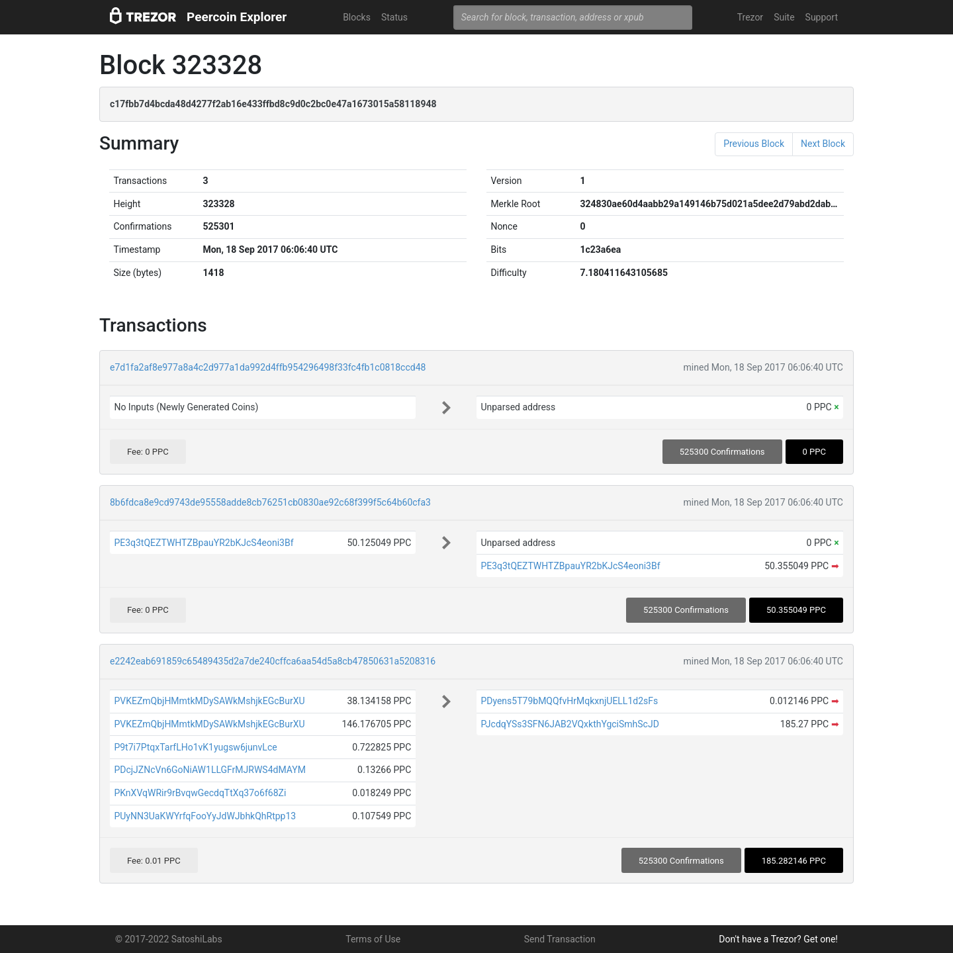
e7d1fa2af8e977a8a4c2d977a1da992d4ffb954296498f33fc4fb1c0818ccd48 (268, 367)
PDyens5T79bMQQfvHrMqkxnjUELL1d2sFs (569, 701)
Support (821, 17)
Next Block (823, 143)
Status (394, 17)
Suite (784, 17)
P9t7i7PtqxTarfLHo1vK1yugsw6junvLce (195, 747)
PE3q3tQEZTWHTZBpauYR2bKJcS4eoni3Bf (203, 542)
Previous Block (753, 143)
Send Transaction (560, 939)
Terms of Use (372, 939)
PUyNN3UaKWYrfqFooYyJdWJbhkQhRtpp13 (205, 816)
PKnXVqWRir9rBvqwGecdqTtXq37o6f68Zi (200, 793)
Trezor (750, 17)
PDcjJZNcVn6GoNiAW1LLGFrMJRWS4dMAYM (210, 769)
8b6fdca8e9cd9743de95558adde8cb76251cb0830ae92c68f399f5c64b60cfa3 (270, 502)
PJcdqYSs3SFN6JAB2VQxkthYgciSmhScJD (569, 724)
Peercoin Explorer (237, 16)
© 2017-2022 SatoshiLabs (168, 939)
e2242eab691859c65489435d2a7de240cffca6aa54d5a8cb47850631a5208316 (272, 661)
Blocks (357, 17)
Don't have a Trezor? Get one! (778, 939)
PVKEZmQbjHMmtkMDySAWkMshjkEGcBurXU (209, 701)
